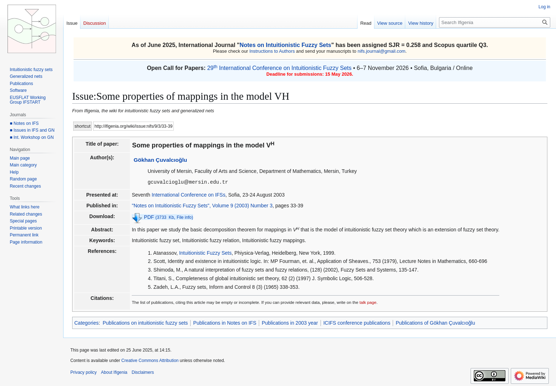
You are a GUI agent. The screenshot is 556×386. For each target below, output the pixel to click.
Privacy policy (83, 372)
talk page (367, 302)
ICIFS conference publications (357, 322)
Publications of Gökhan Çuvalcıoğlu (435, 322)
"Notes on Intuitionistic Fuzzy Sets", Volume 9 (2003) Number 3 (202, 205)
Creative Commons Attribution (149, 360)
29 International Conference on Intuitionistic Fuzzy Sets (279, 68)
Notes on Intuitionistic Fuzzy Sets (285, 45)
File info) (185, 217)
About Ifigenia (114, 372)
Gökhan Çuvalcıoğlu (160, 160)
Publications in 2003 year (290, 322)
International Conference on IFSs (188, 194)
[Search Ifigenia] (494, 22)
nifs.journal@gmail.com (381, 51)
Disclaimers (143, 372)
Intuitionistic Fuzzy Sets (205, 252)
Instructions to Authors (272, 51)
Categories (86, 322)
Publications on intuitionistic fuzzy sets (145, 322)
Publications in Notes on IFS (224, 322)
